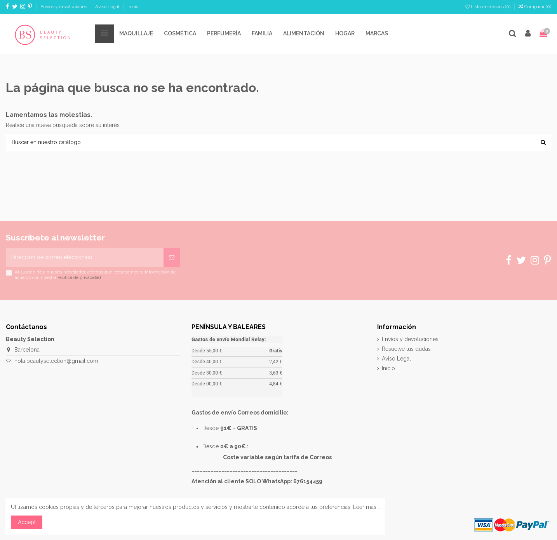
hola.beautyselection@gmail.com (56, 361)
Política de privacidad (79, 277)
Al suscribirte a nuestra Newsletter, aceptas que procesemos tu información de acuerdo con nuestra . (95, 275)
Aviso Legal (107, 6)
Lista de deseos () (488, 6)
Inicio (132, 6)
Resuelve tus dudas (406, 349)
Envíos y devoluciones (64, 6)
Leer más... (366, 507)
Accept (27, 522)
